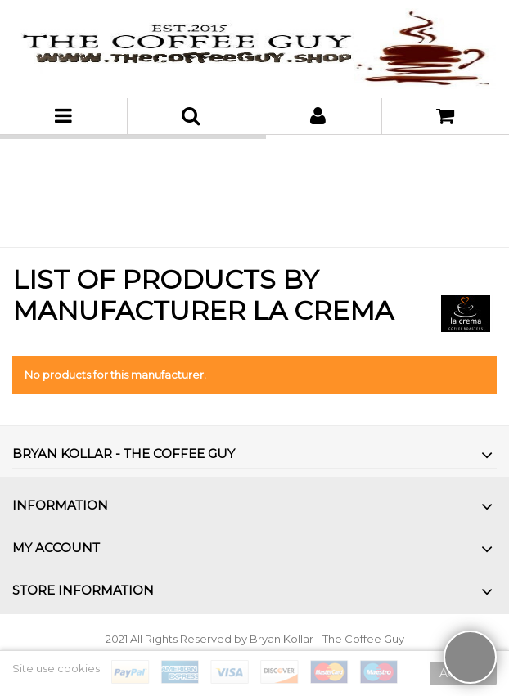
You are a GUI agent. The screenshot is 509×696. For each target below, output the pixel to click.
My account (56, 547)
